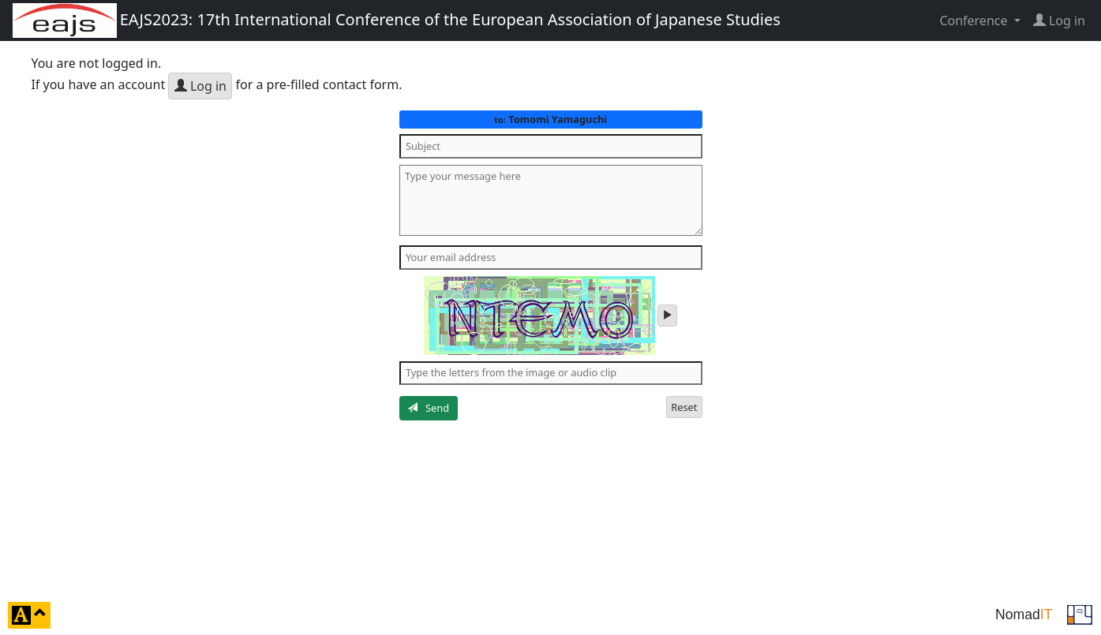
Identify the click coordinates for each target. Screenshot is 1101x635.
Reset (684, 407)
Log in (200, 86)
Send (428, 408)
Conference (974, 20)
